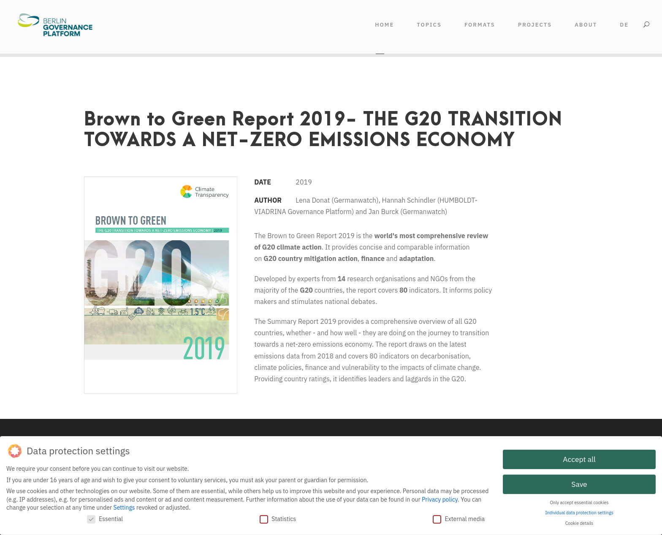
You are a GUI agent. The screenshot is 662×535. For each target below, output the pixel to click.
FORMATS (479, 24)
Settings (124, 506)
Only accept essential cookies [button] (579, 501)
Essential (105, 517)
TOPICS (429, 24)
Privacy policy (440, 498)
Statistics (278, 517)
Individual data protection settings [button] (579, 511)
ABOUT (586, 24)
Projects (535, 24)
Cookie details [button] (579, 522)
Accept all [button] (579, 458)
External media (459, 517)
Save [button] (579, 483)
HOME (384, 24)
